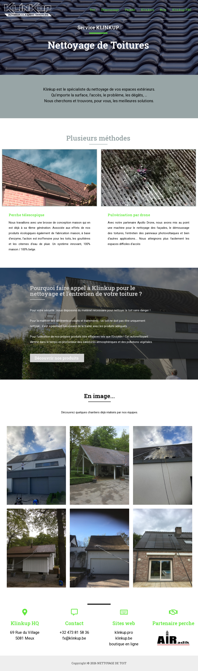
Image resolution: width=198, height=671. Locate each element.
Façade (130, 10)
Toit (92, 10)
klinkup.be (123, 638)
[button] (57, 358)
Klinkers (147, 10)
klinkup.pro (124, 632)
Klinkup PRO (181, 10)
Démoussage (110, 10)
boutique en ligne (123, 644)
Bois (163, 10)
